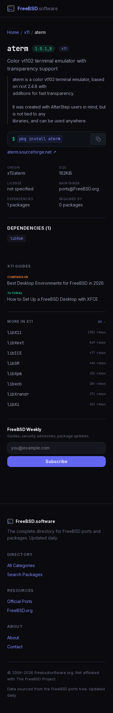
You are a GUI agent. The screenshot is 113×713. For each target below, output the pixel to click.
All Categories (21, 565)
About (13, 637)
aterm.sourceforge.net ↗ (31, 151)
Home (13, 32)
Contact (15, 646)
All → (102, 321)
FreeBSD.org (20, 610)
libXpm (16, 238)
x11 (27, 32)
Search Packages (24, 574)
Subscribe (56, 461)
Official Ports (19, 601)
